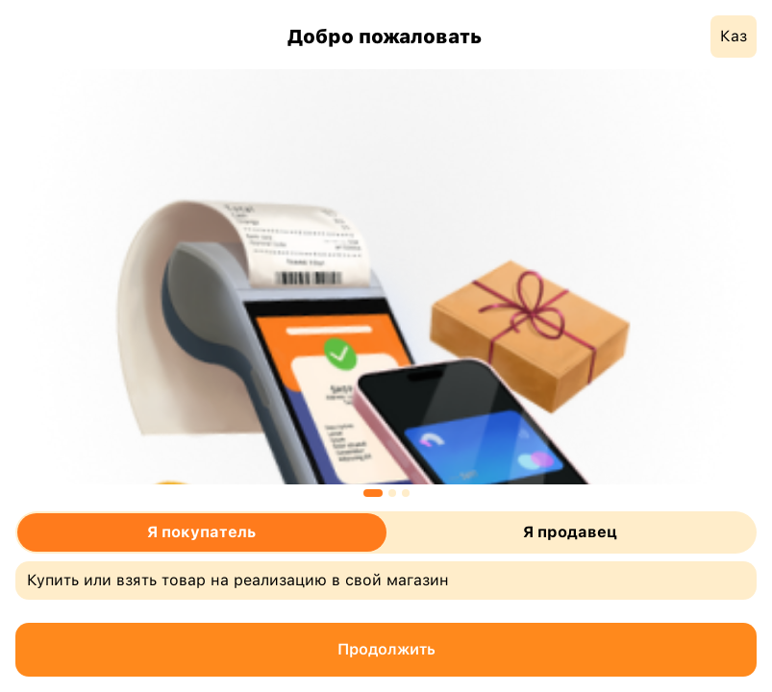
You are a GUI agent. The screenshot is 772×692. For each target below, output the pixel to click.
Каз (733, 36)
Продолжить (386, 649)
